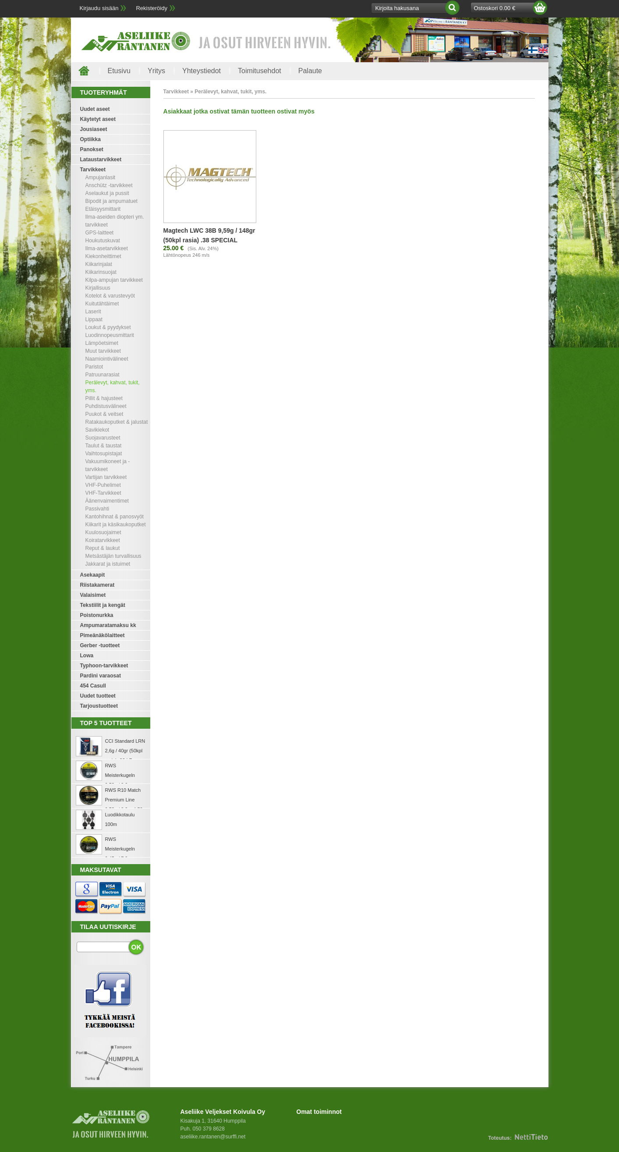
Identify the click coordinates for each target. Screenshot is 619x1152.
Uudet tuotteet (98, 696)
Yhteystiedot (201, 70)
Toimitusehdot (259, 70)
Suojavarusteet (102, 438)
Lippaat (94, 319)
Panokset (91, 149)
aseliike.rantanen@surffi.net (213, 1137)
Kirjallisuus (97, 288)
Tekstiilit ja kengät (102, 605)
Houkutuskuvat (102, 240)
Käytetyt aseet (98, 119)
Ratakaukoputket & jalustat (116, 422)
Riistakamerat (97, 585)
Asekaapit (92, 575)
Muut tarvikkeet (103, 351)
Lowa (87, 655)
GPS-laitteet (99, 233)
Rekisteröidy (151, 8)
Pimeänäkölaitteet (102, 635)
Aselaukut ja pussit (107, 193)
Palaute (310, 70)
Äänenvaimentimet (107, 501)
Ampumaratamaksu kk (108, 625)
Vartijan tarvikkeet (106, 477)
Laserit (93, 311)
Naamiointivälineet (106, 359)
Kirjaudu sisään (99, 8)
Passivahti (97, 509)
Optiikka (90, 139)
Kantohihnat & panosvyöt (114, 517)
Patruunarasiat (102, 375)
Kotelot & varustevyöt (110, 296)
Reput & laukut (102, 548)
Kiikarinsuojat (101, 272)
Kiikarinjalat (98, 264)
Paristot (94, 367)
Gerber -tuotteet (100, 645)
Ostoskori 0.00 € (495, 8)
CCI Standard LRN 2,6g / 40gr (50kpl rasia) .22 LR (125, 750)
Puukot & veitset (104, 414)
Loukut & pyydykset (108, 327)
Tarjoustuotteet (99, 706)
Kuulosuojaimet (103, 532)
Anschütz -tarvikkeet (109, 185)
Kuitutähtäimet (102, 304)
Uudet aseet (95, 109)
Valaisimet (93, 595)
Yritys (156, 70)
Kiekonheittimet (103, 256)
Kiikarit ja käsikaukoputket (115, 524)
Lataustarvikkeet (101, 159)
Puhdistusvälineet (106, 406)
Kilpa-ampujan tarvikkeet (114, 280)
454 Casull (93, 686)
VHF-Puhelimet (103, 485)
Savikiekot (97, 430)
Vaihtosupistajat (103, 453)
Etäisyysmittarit (103, 209)
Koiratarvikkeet (102, 540)
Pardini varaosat (100, 676)
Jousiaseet (93, 129)
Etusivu (119, 70)
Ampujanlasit (100, 177)
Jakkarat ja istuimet (108, 564)
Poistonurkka (96, 615)
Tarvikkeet (93, 170)
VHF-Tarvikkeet (103, 493)
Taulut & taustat (103, 446)
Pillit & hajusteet (104, 398)
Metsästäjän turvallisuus (113, 556)
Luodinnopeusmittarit (109, 335)
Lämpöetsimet (101, 343)
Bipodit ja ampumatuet (111, 201)
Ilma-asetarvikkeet (106, 248)
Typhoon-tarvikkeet (104, 666)
